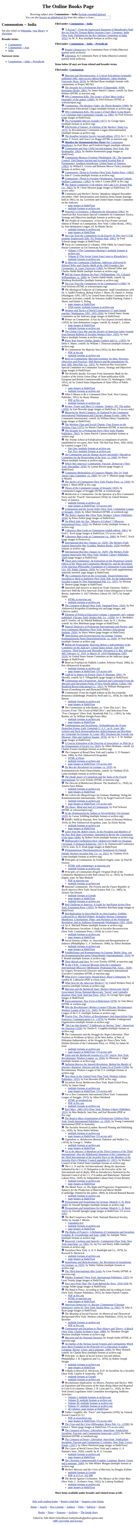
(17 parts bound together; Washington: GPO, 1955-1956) (93, 312)
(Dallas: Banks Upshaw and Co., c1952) (95, 340)
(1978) (91, 1001)
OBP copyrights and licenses (68, 1520)
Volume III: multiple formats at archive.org (90, 1403)
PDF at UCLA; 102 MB (80, 1475)
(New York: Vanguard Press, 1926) (95, 605)
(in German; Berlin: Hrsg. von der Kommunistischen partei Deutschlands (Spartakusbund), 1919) (96, 954)
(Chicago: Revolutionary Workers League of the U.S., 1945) (96, 1009)
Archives (73, 1512)
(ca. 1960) (90, 536)
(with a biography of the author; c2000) (92, 98)
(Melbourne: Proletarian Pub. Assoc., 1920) (96, 966)
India (11, 50)
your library (38, 30)
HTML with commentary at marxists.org (89, 865)
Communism (15, 44)
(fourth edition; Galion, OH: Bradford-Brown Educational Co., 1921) (97, 683)
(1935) (92, 488)
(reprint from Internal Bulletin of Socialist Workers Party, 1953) (97, 333)
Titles (81, 1507)
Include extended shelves (92, 14)
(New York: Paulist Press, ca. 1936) (97, 481)
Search (43, 1507)
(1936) (96, 1066)
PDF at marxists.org (78, 880)
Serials (102, 1507)
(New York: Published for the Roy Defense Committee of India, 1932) (97, 34)
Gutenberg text (75, 1223)
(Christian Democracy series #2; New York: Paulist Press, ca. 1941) (92, 1306)
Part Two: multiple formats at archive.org (89, 451)
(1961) (95, 211)
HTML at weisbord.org (80, 1100)
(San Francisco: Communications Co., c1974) (97, 1018)
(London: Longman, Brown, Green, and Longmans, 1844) (97, 1346)
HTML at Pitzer (76, 758)
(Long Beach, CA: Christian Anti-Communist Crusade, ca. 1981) (96, 113)
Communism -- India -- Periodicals (26, 61)
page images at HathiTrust (81, 205)
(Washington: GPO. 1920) (96, 918)
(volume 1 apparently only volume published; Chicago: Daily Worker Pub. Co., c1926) (97, 616)
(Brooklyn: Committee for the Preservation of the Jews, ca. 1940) (96, 456)
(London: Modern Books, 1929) (94, 544)
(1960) (93, 265)
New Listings (57, 1507)
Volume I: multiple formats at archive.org (89, 1397)
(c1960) (95, 283)
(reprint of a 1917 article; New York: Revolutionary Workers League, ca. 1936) (95, 1056)
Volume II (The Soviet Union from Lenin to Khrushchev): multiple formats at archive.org (98, 258)
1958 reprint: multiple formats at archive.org (91, 307)
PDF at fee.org (75, 352)
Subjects (91, 1507)
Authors (71, 1507)
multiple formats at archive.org (84, 208)
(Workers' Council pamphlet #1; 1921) (96, 1156)
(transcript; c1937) (95, 1432)
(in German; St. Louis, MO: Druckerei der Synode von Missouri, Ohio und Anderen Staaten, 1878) (97, 731)
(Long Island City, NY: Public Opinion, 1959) (97, 565)
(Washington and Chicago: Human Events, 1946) (94, 414)
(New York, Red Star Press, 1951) (95, 992)
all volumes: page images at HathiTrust (88, 1409)
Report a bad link (70, 1501)
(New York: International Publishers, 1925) (97, 1277)
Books (41, 1512)
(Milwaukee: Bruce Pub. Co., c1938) (97, 1424)
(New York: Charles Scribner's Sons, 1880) (97, 1330)
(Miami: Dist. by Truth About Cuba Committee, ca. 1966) (94, 474)
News (51, 1512)
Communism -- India (80, 23)
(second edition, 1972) (92, 136)
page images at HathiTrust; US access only (90, 505)
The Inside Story (89, 1512)
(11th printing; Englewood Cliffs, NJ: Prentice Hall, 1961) (97, 237)
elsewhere (7, 33)
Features (61, 1512)
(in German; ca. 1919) (88, 767)
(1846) (97, 834)
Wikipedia (25, 30)
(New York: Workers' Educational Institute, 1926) (96, 629)
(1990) (97, 105)
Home (33, 1507)
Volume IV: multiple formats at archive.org (90, 1406)
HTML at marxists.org (79, 599)
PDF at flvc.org (76, 400)
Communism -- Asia (18, 47)
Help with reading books (45, 1501)
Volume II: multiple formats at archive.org (89, 1400)
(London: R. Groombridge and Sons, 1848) (97, 1233)
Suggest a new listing (93, 1501)
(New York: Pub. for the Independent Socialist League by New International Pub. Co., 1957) (96, 578)
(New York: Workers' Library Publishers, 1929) (95, 554)
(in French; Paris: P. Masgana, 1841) (93, 674)
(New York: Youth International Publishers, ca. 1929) (95, 1120)
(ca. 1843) (97, 745)
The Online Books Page (68, 6)
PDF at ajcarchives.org (79, 1418)
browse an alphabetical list (53, 17)
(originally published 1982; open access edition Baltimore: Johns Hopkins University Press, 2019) (96, 78)
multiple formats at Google (82, 895)
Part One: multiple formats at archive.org (89, 448)
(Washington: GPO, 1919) (96, 650)
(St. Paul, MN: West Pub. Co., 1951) (95, 361)
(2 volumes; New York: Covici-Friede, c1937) (97, 1442)
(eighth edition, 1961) (96, 530)
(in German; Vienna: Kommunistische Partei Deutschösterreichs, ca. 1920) (91, 637)
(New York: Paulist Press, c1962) (99, 172)
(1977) (86, 121)
